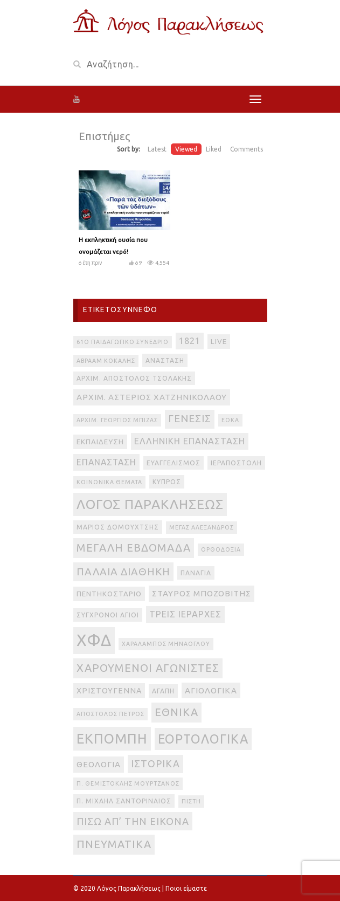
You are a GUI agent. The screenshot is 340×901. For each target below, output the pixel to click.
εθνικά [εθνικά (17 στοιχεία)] (176, 712)
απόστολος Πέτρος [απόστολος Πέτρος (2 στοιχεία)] (110, 714)
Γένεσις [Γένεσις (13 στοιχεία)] (189, 418)
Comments (246, 149)
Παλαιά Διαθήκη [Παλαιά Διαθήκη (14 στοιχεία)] (123, 571)
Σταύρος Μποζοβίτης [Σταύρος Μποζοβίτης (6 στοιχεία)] (201, 593)
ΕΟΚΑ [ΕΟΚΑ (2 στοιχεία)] (230, 420)
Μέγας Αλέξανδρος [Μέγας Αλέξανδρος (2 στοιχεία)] (201, 527)
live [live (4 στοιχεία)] (219, 342)
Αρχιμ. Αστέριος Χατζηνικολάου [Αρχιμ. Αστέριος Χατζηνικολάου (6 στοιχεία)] (152, 397)
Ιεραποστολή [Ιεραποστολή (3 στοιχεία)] (236, 462)
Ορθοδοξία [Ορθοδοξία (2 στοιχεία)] (221, 549)
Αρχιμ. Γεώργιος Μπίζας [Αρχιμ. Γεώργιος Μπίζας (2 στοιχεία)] (117, 420)
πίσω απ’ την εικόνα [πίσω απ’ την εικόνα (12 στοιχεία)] (133, 821)
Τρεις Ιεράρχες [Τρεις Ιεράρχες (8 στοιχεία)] (185, 614)
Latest (157, 149)
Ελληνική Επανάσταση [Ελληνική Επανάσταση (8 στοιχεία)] (189, 441)
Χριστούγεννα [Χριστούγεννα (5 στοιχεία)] (109, 690)
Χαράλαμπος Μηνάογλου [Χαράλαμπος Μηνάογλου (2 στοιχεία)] (166, 644)
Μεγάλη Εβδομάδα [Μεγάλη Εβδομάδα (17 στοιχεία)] (134, 547)
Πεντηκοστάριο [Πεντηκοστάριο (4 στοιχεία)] (109, 594)
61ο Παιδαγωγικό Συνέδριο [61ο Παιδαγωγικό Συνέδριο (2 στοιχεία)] (123, 342)
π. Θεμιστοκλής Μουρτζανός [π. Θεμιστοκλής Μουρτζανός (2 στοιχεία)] (128, 783)
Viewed (186, 149)
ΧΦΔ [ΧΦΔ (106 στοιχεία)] (94, 640)
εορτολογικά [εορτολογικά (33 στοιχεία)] (203, 739)
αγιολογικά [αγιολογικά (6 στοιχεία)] (211, 690)
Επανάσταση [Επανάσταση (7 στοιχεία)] (106, 462)
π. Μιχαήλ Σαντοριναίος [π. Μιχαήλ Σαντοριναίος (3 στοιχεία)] (124, 800)
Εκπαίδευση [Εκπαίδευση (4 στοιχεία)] (100, 442)
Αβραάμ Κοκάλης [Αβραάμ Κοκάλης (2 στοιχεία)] (106, 360)
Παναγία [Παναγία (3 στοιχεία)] (196, 572)
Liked (213, 149)
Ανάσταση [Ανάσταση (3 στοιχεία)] (164, 360)
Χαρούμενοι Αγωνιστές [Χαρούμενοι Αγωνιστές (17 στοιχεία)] (148, 668)
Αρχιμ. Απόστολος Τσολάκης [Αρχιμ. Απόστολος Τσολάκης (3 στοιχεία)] (134, 378)
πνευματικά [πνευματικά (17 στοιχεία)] (114, 844)
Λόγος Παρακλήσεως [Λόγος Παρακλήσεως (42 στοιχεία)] (150, 504)
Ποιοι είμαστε (186, 888)
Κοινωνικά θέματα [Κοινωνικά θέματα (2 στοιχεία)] (109, 482)
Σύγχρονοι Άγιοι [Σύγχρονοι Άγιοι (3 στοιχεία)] (108, 614)
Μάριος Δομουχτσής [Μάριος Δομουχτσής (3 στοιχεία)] (118, 527)
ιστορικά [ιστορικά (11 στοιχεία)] (155, 763)
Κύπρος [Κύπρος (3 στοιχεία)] (166, 481)
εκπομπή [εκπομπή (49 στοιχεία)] (112, 738)
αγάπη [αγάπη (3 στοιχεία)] (163, 690)
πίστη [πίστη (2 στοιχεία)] (191, 801)
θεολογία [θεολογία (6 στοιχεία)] (99, 764)
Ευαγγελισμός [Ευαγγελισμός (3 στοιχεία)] (173, 462)
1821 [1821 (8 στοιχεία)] (189, 341)
